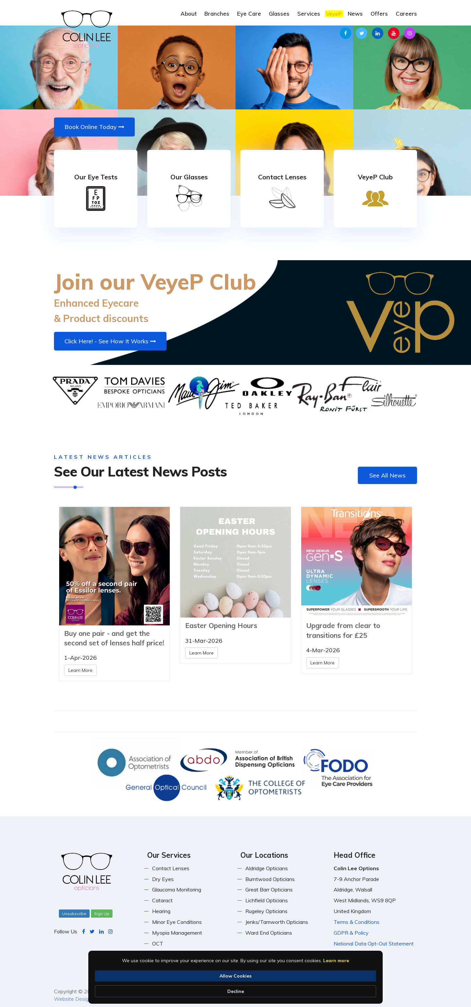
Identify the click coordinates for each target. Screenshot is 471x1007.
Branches (216, 13)
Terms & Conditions (356, 922)
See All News (387, 475)
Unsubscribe (74, 913)
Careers (406, 13)
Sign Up (101, 913)
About (189, 13)
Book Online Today (94, 127)
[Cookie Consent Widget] (235, 988)
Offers (379, 13)
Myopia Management (177, 932)
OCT (157, 943)
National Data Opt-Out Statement (374, 943)
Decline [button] (361, 988)
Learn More (80, 670)
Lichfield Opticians (266, 900)
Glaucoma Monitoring (176, 889)
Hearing (161, 911)
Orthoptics (164, 954)
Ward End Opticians (268, 932)
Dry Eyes (163, 879)
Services (308, 13)
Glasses (279, 13)
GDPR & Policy (351, 932)
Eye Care (249, 13)
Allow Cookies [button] (317, 988)
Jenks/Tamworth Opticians (276, 922)
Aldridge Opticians (266, 868)
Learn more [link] (126, 991)
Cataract (162, 900)
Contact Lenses (170, 868)
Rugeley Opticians (266, 911)
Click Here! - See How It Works (110, 341)
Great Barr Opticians (269, 889)
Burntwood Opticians (270, 879)
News (355, 13)
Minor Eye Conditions (177, 922)
